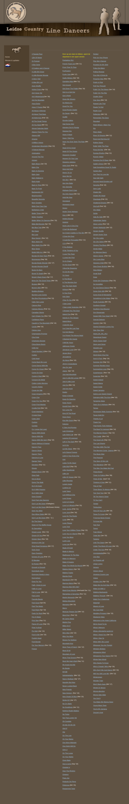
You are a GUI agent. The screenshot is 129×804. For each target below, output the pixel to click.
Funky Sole (66, 74)
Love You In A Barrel (69, 534)
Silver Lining (97, 224)
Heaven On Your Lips (70, 158)
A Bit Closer (38, 72)
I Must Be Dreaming (69, 268)
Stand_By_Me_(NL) (100, 334)
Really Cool (97, 111)
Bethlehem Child (38, 210)
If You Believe (67, 247)
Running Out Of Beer (100, 160)
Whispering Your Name (101, 656)
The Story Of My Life (100, 461)
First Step (35, 620)
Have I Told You (68, 138)
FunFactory (66, 71)
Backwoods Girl (37, 192)
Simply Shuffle (98, 231)
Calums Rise (36, 305)
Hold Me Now (67, 197)
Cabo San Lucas (38, 302)
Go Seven (66, 113)
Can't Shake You (38, 316)
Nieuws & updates (12, 60)
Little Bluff (66, 466)
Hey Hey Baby (67, 183)
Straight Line (97, 348)
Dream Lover (36, 532)
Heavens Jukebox (68, 162)
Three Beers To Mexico (101, 489)
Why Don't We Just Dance (102, 670)
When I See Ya (98, 638)
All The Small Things (39, 121)
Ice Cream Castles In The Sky (73, 233)
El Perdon (35, 564)
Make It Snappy (68, 562)
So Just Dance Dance (101, 288)
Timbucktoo (97, 507)
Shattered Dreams (100, 203)
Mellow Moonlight (68, 601)
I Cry (64, 243)
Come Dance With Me (40, 366)
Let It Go (65, 445)
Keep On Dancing (68, 399)
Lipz (64, 459)
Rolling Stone (98, 143)
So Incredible (98, 284)
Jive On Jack (67, 367)
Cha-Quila (35, 337)
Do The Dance (37, 521)
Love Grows (66, 498)
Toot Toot (96, 525)
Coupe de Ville (37, 390)
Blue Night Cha (37, 245)
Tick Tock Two (98, 493)
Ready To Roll (98, 107)
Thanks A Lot (98, 419)
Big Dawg (35, 231)
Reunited (96, 121)
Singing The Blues (99, 245)
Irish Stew (66, 297)
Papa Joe (65, 778)
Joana (64, 371)
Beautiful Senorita (38, 199)
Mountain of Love (68, 654)
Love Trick (66, 527)
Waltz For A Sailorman (101, 599)
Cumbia (34, 426)
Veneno (96, 567)
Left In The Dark (68, 442)
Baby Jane (35, 174)
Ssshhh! (96, 323)
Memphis (65, 604)
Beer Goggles (37, 203)
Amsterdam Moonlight (40, 146)
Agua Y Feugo (37, 107)
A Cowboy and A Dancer (40, 68)
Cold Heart (36, 358)
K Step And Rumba (69, 427)
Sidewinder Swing (99, 220)
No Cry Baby (67, 704)
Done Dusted (36, 497)
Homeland (66, 201)
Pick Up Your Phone (100, 58)
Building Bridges (38, 291)
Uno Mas (96, 557)
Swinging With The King (102, 397)
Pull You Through (99, 86)
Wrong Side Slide (99, 695)
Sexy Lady (97, 189)
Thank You (97, 422)
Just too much (67, 389)
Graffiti (64, 117)
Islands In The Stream (70, 318)
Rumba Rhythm (99, 153)
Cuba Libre (36, 419)
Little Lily (65, 474)
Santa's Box (97, 171)
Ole (63, 732)
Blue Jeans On (37, 242)
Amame (34, 139)
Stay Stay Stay (98, 330)
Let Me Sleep (67, 449)
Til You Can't (97, 500)
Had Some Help (68, 124)
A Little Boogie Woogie (40, 75)
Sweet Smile (97, 387)
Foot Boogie (36, 642)
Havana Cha (67, 131)
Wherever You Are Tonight (102, 645)
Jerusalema (66, 357)
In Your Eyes (67, 293)
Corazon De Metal (38, 380)
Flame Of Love (37, 624)
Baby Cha (35, 167)
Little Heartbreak (68, 470)
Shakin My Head (99, 196)
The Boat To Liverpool (101, 429)
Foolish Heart (36, 638)
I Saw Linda (66, 304)
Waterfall (96, 603)
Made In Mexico (68, 551)
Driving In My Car (38, 543)
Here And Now (67, 169)
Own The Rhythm (68, 771)
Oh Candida (66, 721)
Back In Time (36, 185)
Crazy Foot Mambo (39, 404)
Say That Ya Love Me (101, 174)
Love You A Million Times (71, 530)
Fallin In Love (36, 589)
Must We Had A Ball (69, 661)
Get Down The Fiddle (70, 89)
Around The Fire (38, 157)
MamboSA (66, 580)
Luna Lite (65, 544)
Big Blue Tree (37, 227)
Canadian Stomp (38, 312)
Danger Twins (37, 461)
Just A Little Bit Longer (70, 378)
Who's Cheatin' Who (100, 666)
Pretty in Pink (98, 82)
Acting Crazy (36, 89)
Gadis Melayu (67, 78)
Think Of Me (97, 479)
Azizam (34, 160)
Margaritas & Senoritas (70, 594)
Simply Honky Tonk (100, 235)
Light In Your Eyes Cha (70, 456)
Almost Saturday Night (40, 128)
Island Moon (66, 321)
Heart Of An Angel (69, 148)
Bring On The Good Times (41, 281)
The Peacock (98, 458)
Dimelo (34, 468)
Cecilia (34, 327)
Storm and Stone (99, 344)
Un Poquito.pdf (98, 560)
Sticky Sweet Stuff (99, 341)
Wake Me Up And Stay (101, 585)
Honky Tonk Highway (70, 212)
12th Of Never (37, 58)
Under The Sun (98, 550)
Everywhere (36, 578)
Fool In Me (35, 635)
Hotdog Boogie (67, 219)
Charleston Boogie (38, 341)
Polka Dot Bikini (99, 68)
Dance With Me (37, 436)
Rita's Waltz (97, 132)
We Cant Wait (98, 610)
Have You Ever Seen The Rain (73, 142)
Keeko (64, 392)
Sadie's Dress (98, 164)
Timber (95, 504)
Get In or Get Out (68, 92)
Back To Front (37, 189)
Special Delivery (99, 320)
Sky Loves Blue (99, 259)
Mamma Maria (67, 583)
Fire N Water (36, 617)
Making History (67, 569)
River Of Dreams (99, 135)
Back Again (36, 181)
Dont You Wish (37, 511)
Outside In (66, 767)
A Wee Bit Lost (37, 82)
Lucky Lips (66, 541)
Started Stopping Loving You (103, 327)
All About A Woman (39, 111)
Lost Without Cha (68, 495)
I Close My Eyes (68, 236)
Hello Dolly (66, 166)
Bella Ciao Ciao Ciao (39, 206)
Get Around (66, 85)
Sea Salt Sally (98, 178)
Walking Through (99, 596)
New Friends (67, 689)
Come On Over (37, 373)
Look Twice (66, 491)
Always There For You (40, 132)
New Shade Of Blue (69, 697)
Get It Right (66, 96)
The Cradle (97, 436)
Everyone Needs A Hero (40, 574)
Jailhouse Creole (68, 346)
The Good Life (98, 440)
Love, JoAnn (67, 509)
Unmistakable (98, 553)
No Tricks (65, 714)
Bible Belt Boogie (38, 224)
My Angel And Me (68, 665)
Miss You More (67, 636)
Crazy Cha (35, 397)
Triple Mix (96, 535)
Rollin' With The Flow (100, 146)
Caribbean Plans (38, 320)
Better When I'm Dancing (41, 220)
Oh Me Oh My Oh (68, 725)
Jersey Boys (66, 353)
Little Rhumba (67, 481)
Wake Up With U (99, 589)
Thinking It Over (99, 482)
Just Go (65, 385)
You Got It (96, 698)
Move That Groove (69, 658)
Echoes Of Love (37, 557)
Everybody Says (38, 571)
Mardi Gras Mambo (69, 590)
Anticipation (36, 153)
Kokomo (65, 424)
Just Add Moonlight (69, 374)
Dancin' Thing (37, 454)
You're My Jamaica (100, 709)
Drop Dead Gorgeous (39, 546)
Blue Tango (36, 249)
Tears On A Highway (100, 404)
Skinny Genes (98, 256)
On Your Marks (67, 739)
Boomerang (36, 259)
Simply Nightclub (99, 227)
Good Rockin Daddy (69, 110)
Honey (64, 208)
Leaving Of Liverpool (69, 438)
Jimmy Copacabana (69, 364)
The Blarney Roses (100, 433)
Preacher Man (98, 79)
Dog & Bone (36, 479)
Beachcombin (37, 196)
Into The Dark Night (69, 286)
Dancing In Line (37, 458)
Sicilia (95, 213)
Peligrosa (65, 785)
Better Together (37, 217)
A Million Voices (37, 143)
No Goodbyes (67, 707)
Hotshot (65, 222)
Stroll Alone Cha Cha (100, 355)
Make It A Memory (69, 558)
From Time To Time (69, 67)
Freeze (34, 649)
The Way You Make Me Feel (103, 468)
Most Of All (66, 651)
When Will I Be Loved (101, 642)
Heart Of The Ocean (69, 151)
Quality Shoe (98, 96)
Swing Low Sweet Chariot (102, 394)
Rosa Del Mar (98, 150)
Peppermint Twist (68, 789)
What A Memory (99, 628)
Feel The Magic (37, 606)
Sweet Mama (98, 383)
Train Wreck (97, 532)
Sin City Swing (98, 242)
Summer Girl (97, 362)
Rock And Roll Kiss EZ (101, 139)
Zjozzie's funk (98, 712)
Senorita (96, 185)
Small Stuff (97, 273)
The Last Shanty (99, 443)
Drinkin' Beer (36, 539)
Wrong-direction (99, 691)
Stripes (95, 351)
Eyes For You (36, 581)
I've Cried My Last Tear (70, 328)
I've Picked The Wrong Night (72, 335)
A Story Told (36, 79)
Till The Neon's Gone (100, 497)
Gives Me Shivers (68, 99)
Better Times (36, 213)
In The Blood (67, 279)
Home (7, 57)
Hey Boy (65, 180)
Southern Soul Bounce (101, 309)
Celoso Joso (36, 330)
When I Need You (99, 635)
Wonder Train (98, 681)
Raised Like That (99, 104)
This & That (97, 486)
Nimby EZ (66, 700)
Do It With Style (37, 493)
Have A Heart (67, 135)
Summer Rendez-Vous (101, 366)
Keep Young (66, 403)
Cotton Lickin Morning (40, 383)
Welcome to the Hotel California (104, 620)
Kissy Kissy (66, 417)
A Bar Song (36, 65)
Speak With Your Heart (101, 316)
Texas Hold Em (98, 415)
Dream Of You (37, 535)
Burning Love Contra (39, 295)
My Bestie (66, 668)
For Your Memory (38, 645)
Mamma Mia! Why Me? (70, 587)
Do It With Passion (38, 489)
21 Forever (36, 61)
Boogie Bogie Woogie (39, 263)
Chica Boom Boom (38, 344)
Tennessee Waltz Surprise (102, 412)
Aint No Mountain (38, 100)
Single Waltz (97, 249)
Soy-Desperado (99, 312)
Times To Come (99, 514)
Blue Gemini (36, 238)
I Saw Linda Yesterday (70, 307)
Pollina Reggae (98, 72)
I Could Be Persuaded (70, 240)
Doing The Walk (37, 482)
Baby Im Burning (38, 171)
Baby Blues (36, 164)
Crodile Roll (36, 408)
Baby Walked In (37, 178)
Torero (95, 528)
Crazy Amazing (37, 394)
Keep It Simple (67, 396)
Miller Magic (66, 629)
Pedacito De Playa (69, 782)
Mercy (64, 608)
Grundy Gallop (67, 120)
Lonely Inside (67, 484)
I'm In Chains (67, 261)
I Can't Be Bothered (69, 229)
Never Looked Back (69, 686)
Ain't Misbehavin (38, 96)
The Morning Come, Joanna (103, 450)
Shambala (97, 199)
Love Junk (66, 512)
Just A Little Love (68, 381)
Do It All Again (37, 486)
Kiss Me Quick (67, 420)
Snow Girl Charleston (101, 281)
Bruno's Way (36, 288)
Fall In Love (36, 592)
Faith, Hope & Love (39, 585)
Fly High (35, 631)
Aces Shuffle (36, 86)
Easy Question (37, 553)
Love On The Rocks (69, 516)
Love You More (67, 537)
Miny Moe (66, 633)
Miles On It (66, 626)
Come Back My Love (39, 362)
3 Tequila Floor (37, 54)
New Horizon (67, 693)
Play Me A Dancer (99, 61)
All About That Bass (39, 114)
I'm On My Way (68, 272)
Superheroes (98, 373)
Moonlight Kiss (67, 643)
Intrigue (65, 289)
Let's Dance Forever (69, 452)
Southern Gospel (99, 305)
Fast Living (36, 596)
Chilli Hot (35, 348)
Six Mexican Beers (100, 252)
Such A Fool (97, 358)
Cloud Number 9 (38, 351)
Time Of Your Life (99, 511)
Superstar (96, 376)
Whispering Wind (99, 652)
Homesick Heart (68, 204)
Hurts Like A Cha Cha (70, 226)
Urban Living (97, 564)
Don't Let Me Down (39, 504)
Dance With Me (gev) (39, 440)
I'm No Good (67, 265)
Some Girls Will (98, 291)
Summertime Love (99, 369)
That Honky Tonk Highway (102, 426)
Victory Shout (98, 571)
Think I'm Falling (99, 475)
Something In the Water (101, 298)
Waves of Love (98, 606)
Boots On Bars (37, 270)
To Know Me (97, 521)
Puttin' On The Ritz (100, 93)
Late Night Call (67, 435)
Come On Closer (38, 369)
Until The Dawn (98, 543)
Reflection (97, 114)
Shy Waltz (97, 210)
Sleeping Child (98, 263)
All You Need (36, 125)
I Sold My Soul (67, 325)
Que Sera (96, 100)
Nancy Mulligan (68, 679)
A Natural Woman (38, 150)
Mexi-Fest (66, 615)
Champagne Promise (39, 334)
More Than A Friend (69, 647)
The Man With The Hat (101, 447)
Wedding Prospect (100, 613)
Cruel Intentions (37, 412)
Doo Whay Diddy (38, 514)
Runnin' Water (98, 157)
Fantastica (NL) (68, 60)
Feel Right (35, 610)
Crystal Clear (36, 415)
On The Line (66, 735)
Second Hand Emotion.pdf (102, 181)
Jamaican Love (67, 350)
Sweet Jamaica (98, 390)
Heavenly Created (69, 155)
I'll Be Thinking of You (70, 250)
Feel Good (35, 603)
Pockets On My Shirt (100, 65)
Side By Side (98, 217)
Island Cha (66, 314)
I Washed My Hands (69, 339)
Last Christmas (67, 431)
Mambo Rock (67, 576)
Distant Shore (37, 472)
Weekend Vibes (99, 617)
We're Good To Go (100, 624)
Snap (95, 277)
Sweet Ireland (98, 380)
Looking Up (66, 488)
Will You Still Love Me (101, 674)
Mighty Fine (66, 622)
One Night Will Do (68, 746)
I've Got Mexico (68, 332)
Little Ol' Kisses (68, 477)
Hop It (64, 215)
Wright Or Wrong (99, 688)
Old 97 (64, 728)
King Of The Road (69, 413)
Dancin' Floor (36, 447)
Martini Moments (68, 597)
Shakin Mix (97, 192)
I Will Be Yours (67, 343)
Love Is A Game (68, 502)
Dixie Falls (35, 475)
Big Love (35, 235)
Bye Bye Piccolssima (39, 298)
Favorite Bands (37, 599)
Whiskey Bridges (99, 649)
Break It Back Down (39, 277)
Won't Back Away (99, 684)
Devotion (35, 465)
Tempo (95, 408)
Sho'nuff (96, 206)
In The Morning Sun (69, 282)
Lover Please (67, 523)
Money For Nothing (69, 640)
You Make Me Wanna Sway (103, 702)
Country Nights (37, 387)
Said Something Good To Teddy (104, 167)
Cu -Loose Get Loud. (39, 429)
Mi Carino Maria (68, 619)
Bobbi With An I (37, 252)
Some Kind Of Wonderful (102, 295)
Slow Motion (97, 270)
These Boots (97, 472)
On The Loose (67, 753)
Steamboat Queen (100, 337)
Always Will (36, 135)
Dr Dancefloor (37, 528)
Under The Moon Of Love (102, 546)
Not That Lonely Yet (69, 718)
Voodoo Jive (97, 581)
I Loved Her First (68, 258)
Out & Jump (66, 764)
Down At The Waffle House (41, 525)
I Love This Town (68, 254)
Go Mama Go (67, 103)
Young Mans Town (100, 705)
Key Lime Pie (67, 410)
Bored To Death (37, 273)
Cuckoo (34, 422)
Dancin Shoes (37, 450)
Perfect (95, 54)
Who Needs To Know (100, 663)
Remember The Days (101, 118)
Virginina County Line (101, 574)
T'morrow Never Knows (101, 518)
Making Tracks (67, 573)
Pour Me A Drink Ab (100, 75)
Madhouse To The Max (70, 555)
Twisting (96, 539)
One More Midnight (69, 743)
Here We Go (67, 176)
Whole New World (99, 659)
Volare (95, 578)
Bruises (34, 284)
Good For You (67, 106)
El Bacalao (36, 560)
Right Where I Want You (102, 125)
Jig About (65, 360)
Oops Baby (66, 760)
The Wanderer (98, 465)
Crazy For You (37, 401)
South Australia (98, 302)
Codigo (34, 355)
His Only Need (67, 194)
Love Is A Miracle (68, 505)
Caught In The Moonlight (41, 323)
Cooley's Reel (37, 376)
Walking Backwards (100, 592)
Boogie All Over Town (39, 256)
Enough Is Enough (38, 567)
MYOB (64, 672)
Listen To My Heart (69, 463)
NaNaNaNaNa (67, 675)
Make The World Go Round (72, 566)
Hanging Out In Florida (70, 127)
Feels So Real (37, 613)
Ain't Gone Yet (37, 93)
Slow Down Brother (100, 266)
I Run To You (67, 300)
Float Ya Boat (37, 628)
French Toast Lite (68, 64)
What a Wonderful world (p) (103, 631)
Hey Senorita (67, 187)
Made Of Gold (67, 548)
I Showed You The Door (71, 311)
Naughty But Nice (68, 682)
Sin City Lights (98, 238)
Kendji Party (66, 406)
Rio (94, 128)
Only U (65, 750)
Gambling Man (67, 81)
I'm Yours (65, 275)
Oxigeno (65, 774)
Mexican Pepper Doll (70, 612)
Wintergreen (97, 677)
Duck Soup (36, 550)
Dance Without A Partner (41, 443)
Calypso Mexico (37, 309)
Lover (64, 520)
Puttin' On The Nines (100, 89)
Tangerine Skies (99, 401)
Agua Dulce (36, 104)
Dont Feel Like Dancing (40, 500)
